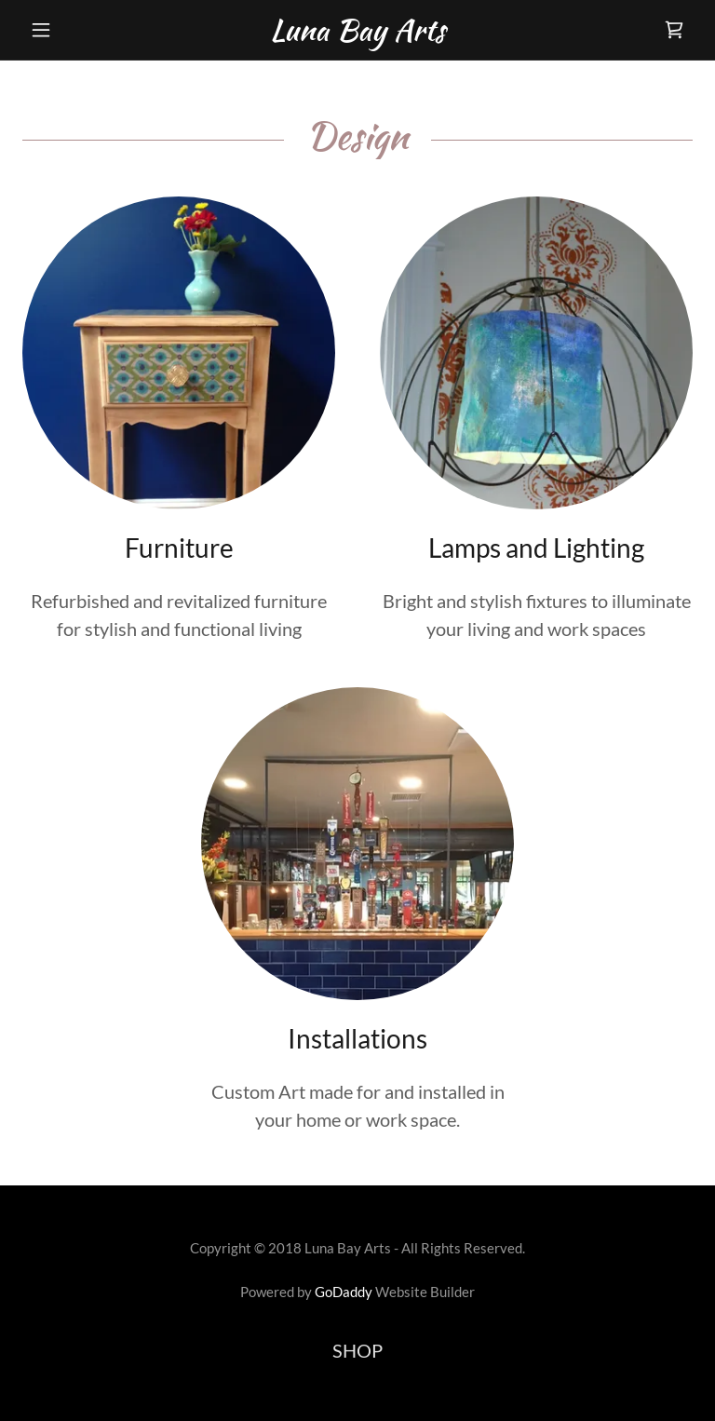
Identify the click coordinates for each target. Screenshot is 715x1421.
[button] (72, 29)
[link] (357, 32)
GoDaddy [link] (343, 1291)
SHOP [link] (357, 1350)
